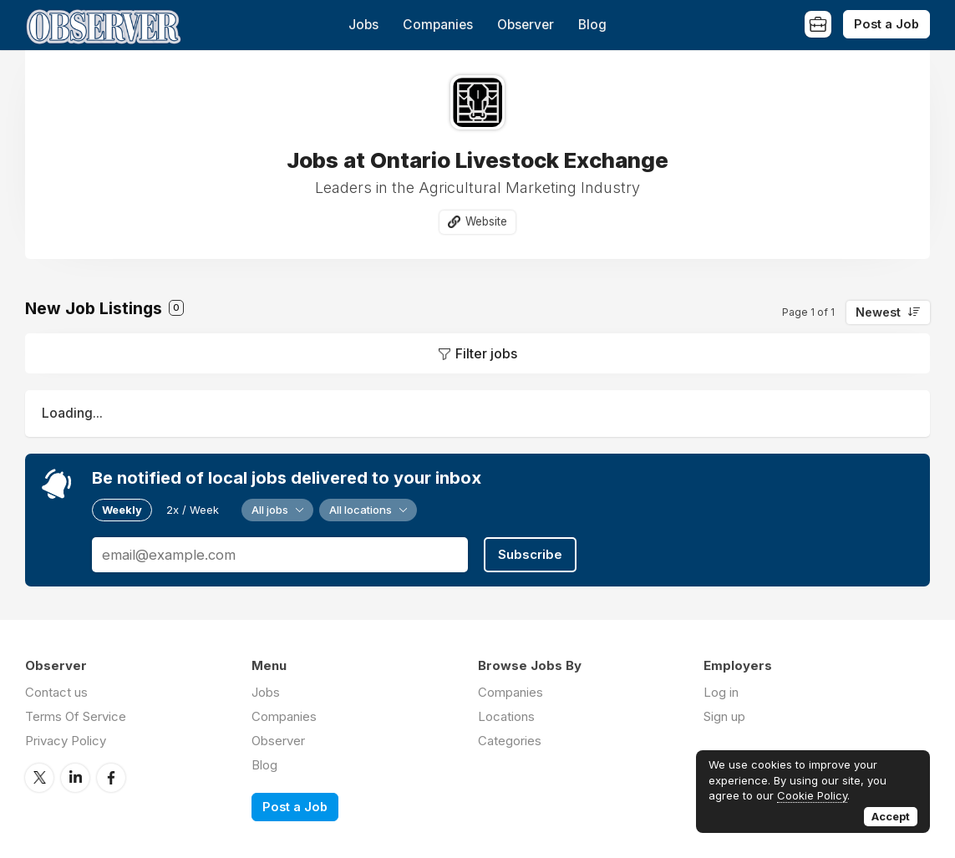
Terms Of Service (75, 716)
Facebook (111, 778)
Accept (890, 816)
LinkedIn (75, 778)
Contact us (56, 692)
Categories (509, 741)
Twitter (39, 778)
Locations (506, 716)
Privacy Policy (65, 741)
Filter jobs (486, 353)
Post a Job (886, 24)
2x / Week (192, 509)
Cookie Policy (812, 795)
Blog (592, 25)
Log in (721, 692)
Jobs (363, 25)
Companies (438, 25)
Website (486, 221)
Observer (525, 25)
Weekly (122, 509)
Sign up (724, 716)
